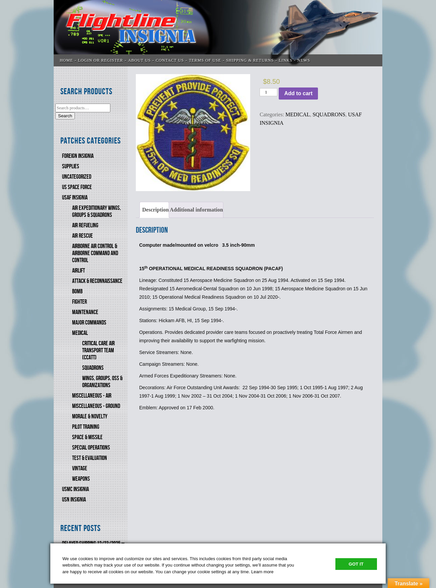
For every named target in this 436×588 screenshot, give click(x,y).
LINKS (285, 60)
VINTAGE (79, 468)
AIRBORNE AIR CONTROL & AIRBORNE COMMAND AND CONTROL (95, 253)
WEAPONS (81, 478)
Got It (356, 564)
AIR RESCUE (82, 235)
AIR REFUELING (85, 225)
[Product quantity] (268, 92)
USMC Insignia (75, 489)
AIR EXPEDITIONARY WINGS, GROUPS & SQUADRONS (96, 211)
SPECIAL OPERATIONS (91, 447)
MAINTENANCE (85, 312)
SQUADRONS (93, 367)
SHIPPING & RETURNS (250, 60)
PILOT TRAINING (85, 426)
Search (65, 115)
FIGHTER (79, 301)
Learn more (262, 571)
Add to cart (298, 93)
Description (155, 210)
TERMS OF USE (205, 60)
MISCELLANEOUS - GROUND (96, 406)
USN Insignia (74, 499)
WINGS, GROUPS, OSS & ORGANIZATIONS (102, 382)
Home (66, 60)
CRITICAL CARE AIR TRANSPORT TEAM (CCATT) (98, 350)
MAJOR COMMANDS (89, 322)
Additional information (196, 210)
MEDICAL (80, 333)
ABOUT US (139, 60)
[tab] (154, 210)
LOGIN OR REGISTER (100, 60)
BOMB (77, 291)
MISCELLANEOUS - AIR (91, 395)
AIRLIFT (78, 270)
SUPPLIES (70, 166)
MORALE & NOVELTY (89, 416)
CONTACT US (170, 60)
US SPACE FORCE (77, 187)
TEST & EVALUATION (89, 458)
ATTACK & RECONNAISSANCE (97, 281)
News (303, 60)
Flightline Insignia (218, 33)
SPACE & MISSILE (87, 437)
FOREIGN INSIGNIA (78, 156)
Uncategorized (76, 176)
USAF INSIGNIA (75, 197)
